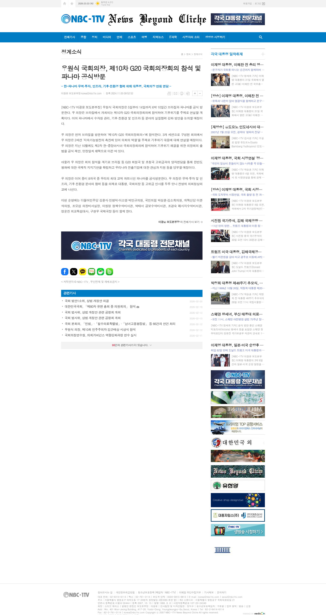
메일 (175, 93)
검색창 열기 (261, 37)
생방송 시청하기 (215, 37)
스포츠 (132, 37)
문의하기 (221, 592)
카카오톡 (82, 271)
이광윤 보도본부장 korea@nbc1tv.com (81, 93)
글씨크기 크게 (195, 93)
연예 (119, 37)
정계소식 (198, 54)
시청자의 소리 (191, 37)
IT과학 (173, 37)
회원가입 (247, 3)
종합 (83, 37)
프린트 (182, 93)
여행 (144, 37)
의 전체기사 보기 (178, 222)
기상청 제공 (105, 5)
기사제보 (209, 592)
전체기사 (69, 37)
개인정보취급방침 (125, 592)
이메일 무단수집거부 (190, 592)
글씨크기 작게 (200, 93)
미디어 (107, 37)
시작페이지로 (64, 3)
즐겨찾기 (71, 3)
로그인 (258, 3)
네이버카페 (100, 271)
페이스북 (64, 271)
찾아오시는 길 (105, 592)
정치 (94, 37)
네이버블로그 (91, 271)
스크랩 (188, 93)
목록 (169, 93)
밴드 (109, 271)
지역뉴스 (158, 37)
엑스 (73, 271)
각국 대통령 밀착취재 (227, 54)
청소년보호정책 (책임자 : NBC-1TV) (157, 592)
